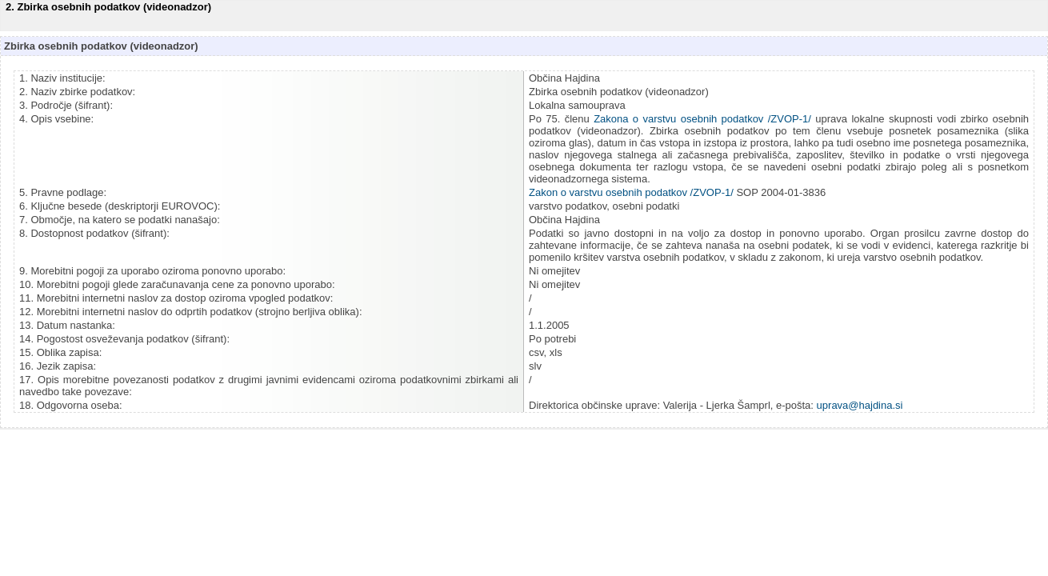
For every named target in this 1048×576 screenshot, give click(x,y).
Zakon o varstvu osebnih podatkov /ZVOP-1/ (631, 192)
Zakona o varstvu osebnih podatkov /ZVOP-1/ (702, 119)
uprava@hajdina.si (860, 405)
